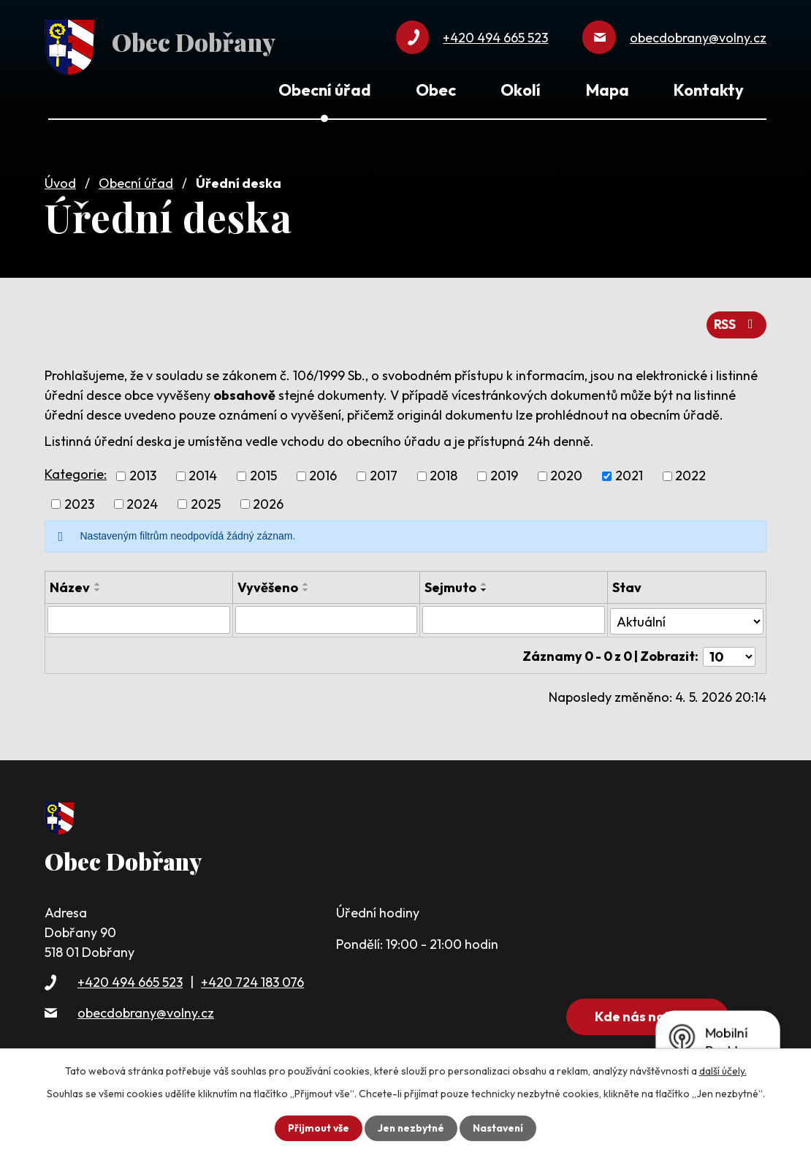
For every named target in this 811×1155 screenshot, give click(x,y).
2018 (443, 472)
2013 (142, 472)
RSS (736, 321)
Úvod (60, 180)
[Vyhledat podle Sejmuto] (513, 616)
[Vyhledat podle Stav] (687, 615)
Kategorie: (76, 470)
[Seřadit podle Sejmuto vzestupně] (484, 580)
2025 (206, 500)
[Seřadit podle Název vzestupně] (98, 580)
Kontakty (709, 90)
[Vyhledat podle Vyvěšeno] (326, 616)
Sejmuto (450, 583)
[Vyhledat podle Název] (138, 616)
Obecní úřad (136, 180)
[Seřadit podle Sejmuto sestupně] (484, 586)
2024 (142, 500)
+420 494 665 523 (130, 975)
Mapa (607, 90)
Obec (436, 90)
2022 (690, 472)
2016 (323, 472)
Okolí (520, 90)
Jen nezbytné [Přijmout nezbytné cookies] (410, 1128)
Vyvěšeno (267, 583)
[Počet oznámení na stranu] (729, 649)
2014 (203, 472)
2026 (268, 500)
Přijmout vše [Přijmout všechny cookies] (317, 1128)
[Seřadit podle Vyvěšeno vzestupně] (306, 580)
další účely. (723, 1071)
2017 (383, 472)
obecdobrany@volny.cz (145, 1005)
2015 (263, 472)
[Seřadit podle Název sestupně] (98, 586)
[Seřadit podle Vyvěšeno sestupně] (306, 586)
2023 (79, 500)
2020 (566, 472)
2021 (629, 472)
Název (70, 583)
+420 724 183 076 (252, 975)
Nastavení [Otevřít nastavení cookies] (499, 1128)
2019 (504, 472)
